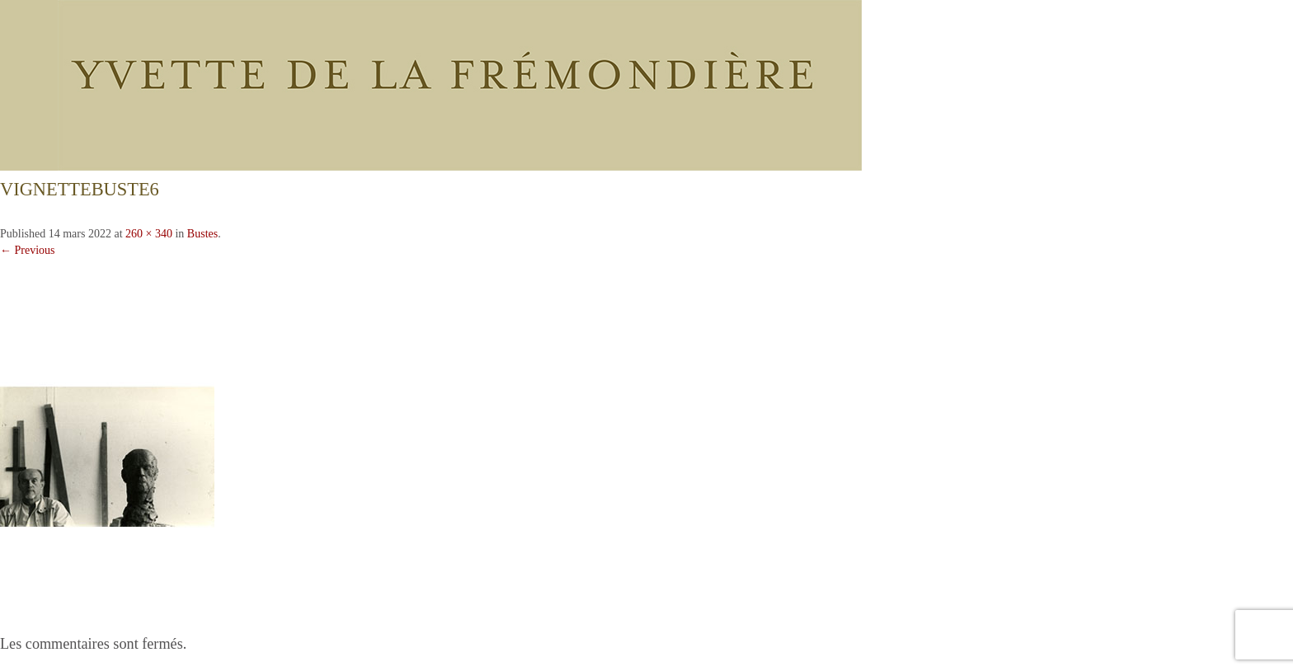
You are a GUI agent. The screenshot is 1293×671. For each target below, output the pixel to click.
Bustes (202, 234)
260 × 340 (148, 234)
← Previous (27, 250)
